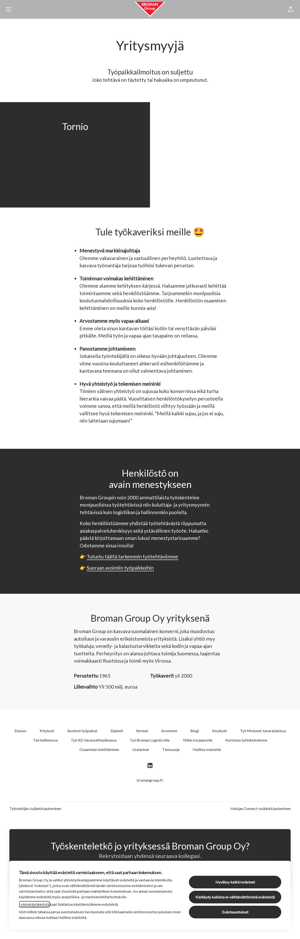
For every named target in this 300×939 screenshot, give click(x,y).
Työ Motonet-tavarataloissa (263, 730)
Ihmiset (142, 730)
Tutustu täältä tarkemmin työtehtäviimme (132, 556)
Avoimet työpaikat (82, 730)
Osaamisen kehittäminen (99, 749)
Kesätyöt (219, 730)
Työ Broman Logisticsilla (149, 740)
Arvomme (169, 730)
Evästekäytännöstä (34, 904)
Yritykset (46, 730)
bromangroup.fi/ (150, 780)
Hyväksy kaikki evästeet (235, 882)
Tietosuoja (171, 749)
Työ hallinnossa (45, 740)
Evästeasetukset (235, 912)
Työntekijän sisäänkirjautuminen (35, 808)
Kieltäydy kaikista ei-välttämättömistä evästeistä (235, 897)
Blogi (194, 730)
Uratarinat (140, 749)
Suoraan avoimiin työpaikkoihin (120, 568)
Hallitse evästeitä (207, 749)
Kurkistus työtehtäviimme (246, 740)
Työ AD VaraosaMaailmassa (93, 740)
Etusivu (20, 730)
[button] (290, 9)
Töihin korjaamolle (197, 740)
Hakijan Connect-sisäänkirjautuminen (260, 808)
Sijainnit (116, 730)
